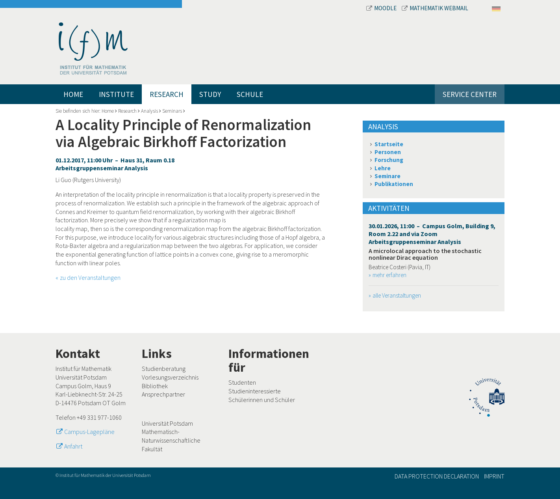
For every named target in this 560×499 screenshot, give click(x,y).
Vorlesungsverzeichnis (170, 377)
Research (167, 94)
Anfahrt (73, 446)
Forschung (389, 160)
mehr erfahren (389, 275)
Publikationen (394, 184)
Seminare (388, 176)
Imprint (494, 476)
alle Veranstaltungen (397, 295)
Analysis (149, 111)
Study (210, 94)
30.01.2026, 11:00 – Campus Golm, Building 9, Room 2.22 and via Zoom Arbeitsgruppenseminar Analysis (432, 234)
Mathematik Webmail (435, 8)
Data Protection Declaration (437, 476)
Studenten (242, 382)
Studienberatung (163, 368)
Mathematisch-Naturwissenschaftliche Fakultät (171, 440)
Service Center (470, 94)
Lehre (383, 168)
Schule (250, 94)
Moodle (382, 8)
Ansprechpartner (163, 394)
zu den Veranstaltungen (90, 277)
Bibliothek (155, 386)
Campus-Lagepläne (89, 432)
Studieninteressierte (254, 391)
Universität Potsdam (167, 423)
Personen (388, 152)
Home (73, 94)
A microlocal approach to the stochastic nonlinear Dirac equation (425, 254)
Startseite (389, 144)
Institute (116, 94)
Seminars (172, 111)
